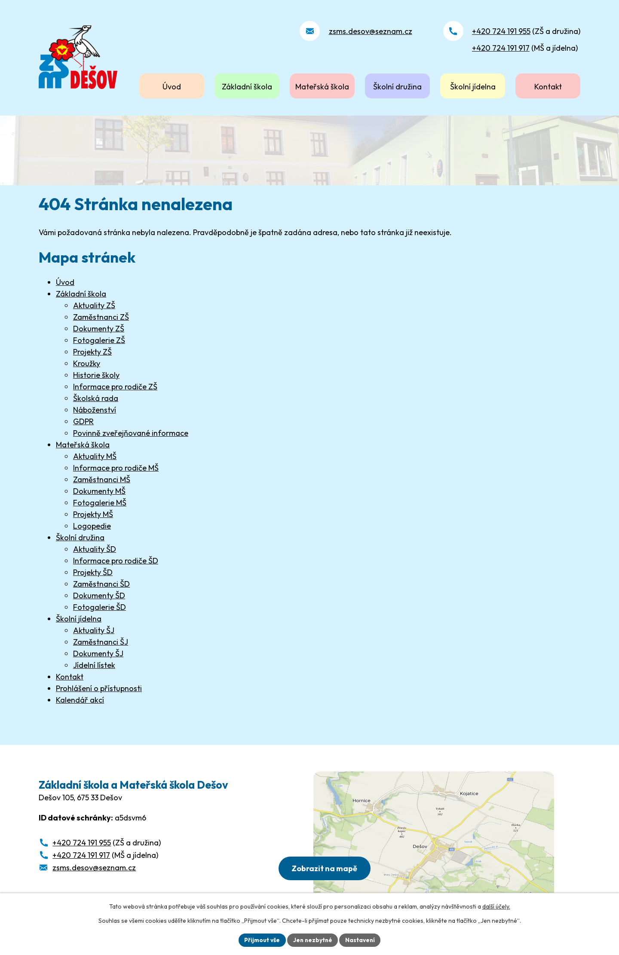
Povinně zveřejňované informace (130, 433)
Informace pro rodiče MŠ (116, 468)
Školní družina (397, 87)
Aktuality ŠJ (93, 630)
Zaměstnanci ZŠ (101, 317)
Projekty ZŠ (92, 352)
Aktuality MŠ (94, 456)
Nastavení (361, 939)
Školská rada (95, 398)
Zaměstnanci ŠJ (100, 642)
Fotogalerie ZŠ (99, 340)
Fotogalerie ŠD (99, 607)
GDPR (83, 421)
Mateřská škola (322, 87)
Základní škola (247, 87)
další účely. (496, 906)
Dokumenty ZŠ (98, 329)
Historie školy (96, 375)
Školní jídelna (473, 87)
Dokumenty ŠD (99, 595)
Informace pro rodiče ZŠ (115, 387)
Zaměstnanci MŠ (101, 479)
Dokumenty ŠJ (98, 653)
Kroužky (86, 363)
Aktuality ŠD (94, 549)
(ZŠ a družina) (526, 31)
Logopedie (92, 526)
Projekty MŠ (93, 514)
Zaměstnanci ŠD (101, 584)
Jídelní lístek (94, 665)
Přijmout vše (260, 939)
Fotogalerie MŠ (99, 503)
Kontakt (548, 87)
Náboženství (94, 410)
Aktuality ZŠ (94, 305)
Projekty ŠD (93, 572)
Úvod (171, 87)
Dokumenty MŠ (99, 491)
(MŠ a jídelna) (525, 48)
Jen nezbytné (312, 939)
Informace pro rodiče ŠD (115, 561)
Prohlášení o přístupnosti (99, 688)
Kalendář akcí (80, 700)
